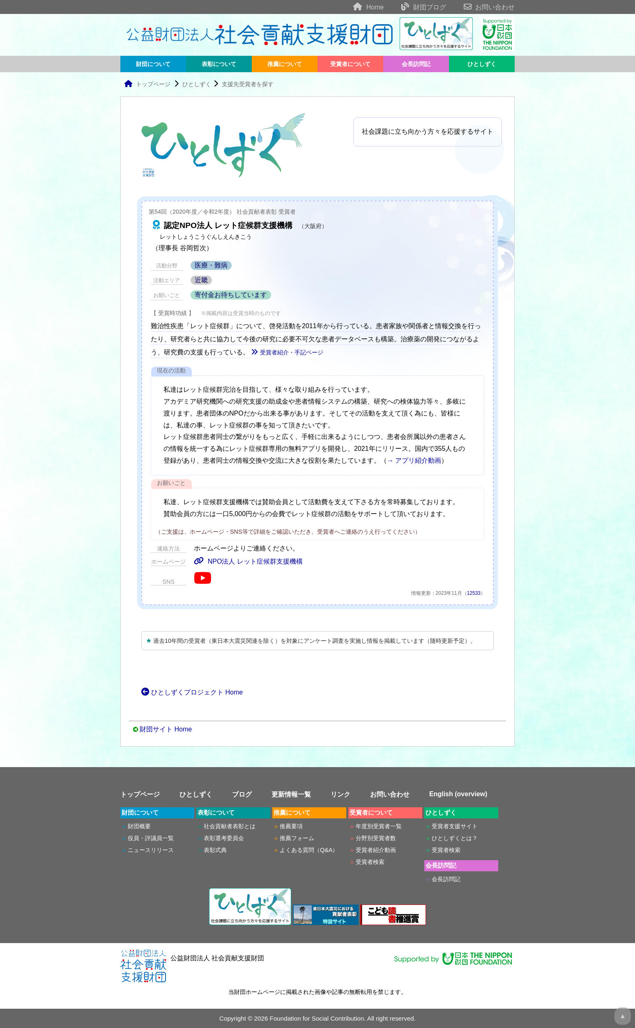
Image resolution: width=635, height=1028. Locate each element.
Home (361, 7)
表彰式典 (215, 850)
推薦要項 (291, 826)
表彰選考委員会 (224, 838)
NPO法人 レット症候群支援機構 (248, 561)
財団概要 (139, 826)
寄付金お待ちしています (231, 294)
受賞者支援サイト (455, 826)
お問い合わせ (481, 7)
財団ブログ (416, 7)
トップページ (147, 84)
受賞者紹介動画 (376, 850)
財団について (153, 64)
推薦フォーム (297, 838)
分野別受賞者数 (376, 838)
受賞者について (350, 64)
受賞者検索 (370, 862)
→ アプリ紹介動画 (414, 460)
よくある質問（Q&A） (309, 850)
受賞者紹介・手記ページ (287, 352)
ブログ (242, 794)
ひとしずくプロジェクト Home (192, 692)
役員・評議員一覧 (151, 838)
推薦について (284, 64)
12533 (474, 593)
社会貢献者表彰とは (229, 826)
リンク (340, 794)
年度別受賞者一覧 (379, 826)
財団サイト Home (166, 729)
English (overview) (458, 793)
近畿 (201, 279)
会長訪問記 (416, 64)
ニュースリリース (151, 850)
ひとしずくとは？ (455, 838)
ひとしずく (481, 64)
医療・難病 (211, 265)
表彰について (219, 64)
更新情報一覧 (291, 794)
